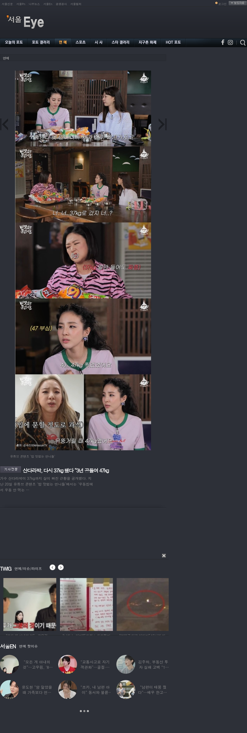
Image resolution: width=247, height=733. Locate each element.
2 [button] (84, 711)
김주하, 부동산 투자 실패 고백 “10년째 (153, 667)
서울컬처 (76, 4)
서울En (47, 4)
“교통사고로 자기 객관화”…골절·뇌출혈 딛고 (95, 667)
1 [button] (81, 711)
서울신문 (7, 4)
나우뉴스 (34, 4)
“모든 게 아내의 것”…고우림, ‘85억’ (37, 667)
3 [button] (88, 711)
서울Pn (20, 4)
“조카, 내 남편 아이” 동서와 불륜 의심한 (95, 692)
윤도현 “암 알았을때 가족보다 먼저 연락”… (37, 692)
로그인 (222, 4)
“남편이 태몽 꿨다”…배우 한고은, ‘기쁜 (153, 692)
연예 (6, 58)
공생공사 (61, 4)
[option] (66, 603)
